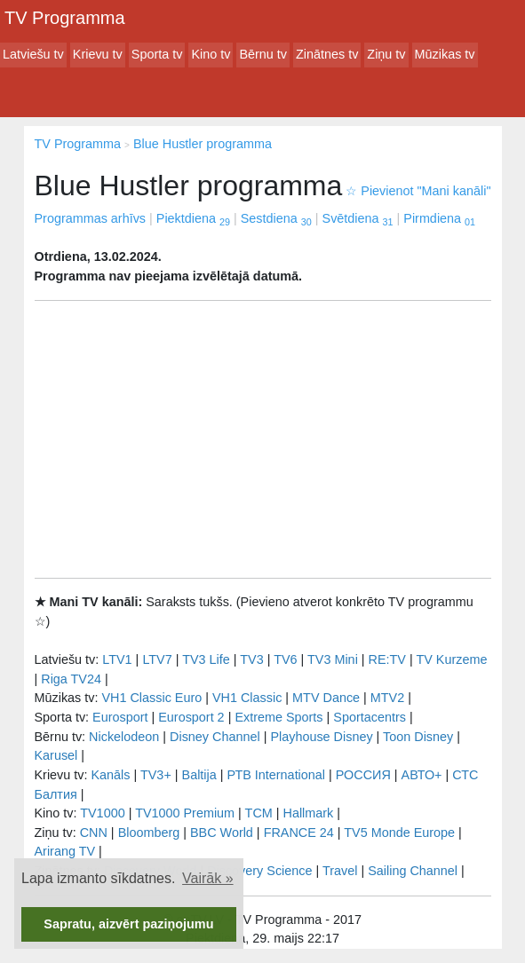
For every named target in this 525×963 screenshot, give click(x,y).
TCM (259, 813)
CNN (93, 832)
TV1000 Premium (185, 813)
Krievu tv (98, 54)
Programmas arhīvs (91, 218)
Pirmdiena (439, 218)
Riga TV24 (71, 679)
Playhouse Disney (321, 737)
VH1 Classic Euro (151, 698)
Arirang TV (65, 851)
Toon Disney (418, 737)
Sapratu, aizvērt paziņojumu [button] (128, 924)
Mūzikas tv (445, 54)
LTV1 (116, 659)
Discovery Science (259, 871)
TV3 (251, 659)
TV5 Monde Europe (399, 832)
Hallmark (308, 813)
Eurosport (119, 717)
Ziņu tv (386, 54)
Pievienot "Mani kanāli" (418, 191)
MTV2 (387, 698)
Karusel (56, 755)
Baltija (199, 775)
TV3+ (155, 775)
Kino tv (210, 54)
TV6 (285, 659)
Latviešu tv (33, 54)
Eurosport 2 (191, 717)
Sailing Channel (412, 871)
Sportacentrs (369, 717)
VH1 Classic (247, 698)
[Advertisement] (263, 439)
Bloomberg (149, 832)
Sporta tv (157, 54)
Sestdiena (276, 218)
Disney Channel (215, 737)
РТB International (276, 775)
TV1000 (102, 813)
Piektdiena (193, 218)
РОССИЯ (363, 775)
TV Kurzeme (451, 659)
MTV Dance (326, 698)
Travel (339, 871)
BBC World (221, 832)
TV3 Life (206, 659)
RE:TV (387, 659)
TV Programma (64, 18)
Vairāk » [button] (208, 878)
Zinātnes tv (327, 54)
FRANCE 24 (299, 832)
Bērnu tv (263, 54)
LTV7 (156, 659)
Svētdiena (358, 218)
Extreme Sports (278, 717)
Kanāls (110, 775)
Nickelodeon (124, 737)
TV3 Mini (332, 659)
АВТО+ (422, 775)
